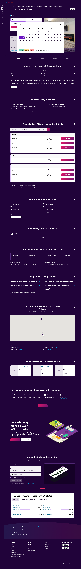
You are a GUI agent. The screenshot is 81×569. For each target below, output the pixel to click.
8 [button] (38, 34)
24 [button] (23, 43)
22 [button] (38, 40)
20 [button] (32, 40)
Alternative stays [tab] (24, 499)
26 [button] (29, 43)
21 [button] (35, 40)
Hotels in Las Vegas (47, 505)
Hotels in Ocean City (16, 514)
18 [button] (26, 40)
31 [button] (23, 46)
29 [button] (38, 43)
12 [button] (29, 37)
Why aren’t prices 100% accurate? (43, 534)
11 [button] (26, 37)
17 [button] (23, 40)
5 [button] (29, 34)
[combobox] (27, 467)
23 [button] (20, 43)
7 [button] (35, 34)
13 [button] (32, 37)
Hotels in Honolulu (16, 507)
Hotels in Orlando (46, 509)
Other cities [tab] (15, 499)
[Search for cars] (2, 11)
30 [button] (20, 46)
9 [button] (20, 37)
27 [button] (32, 43)
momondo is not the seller (43, 530)
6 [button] (32, 34)
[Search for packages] (2, 14)
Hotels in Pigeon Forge (47, 512)
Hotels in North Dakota (41, 6)
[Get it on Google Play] (65, 545)
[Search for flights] (2, 6)
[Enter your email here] (27, 474)
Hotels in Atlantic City (47, 514)
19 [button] (29, 40)
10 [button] (23, 37)
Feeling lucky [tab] (33, 499)
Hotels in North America (20, 6)
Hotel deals (12, 6)
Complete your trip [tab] (43, 499)
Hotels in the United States (30, 6)
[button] (2, 2)
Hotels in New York (16, 505)
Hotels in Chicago (15, 512)
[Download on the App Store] (65, 548)
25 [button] (26, 43)
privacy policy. (32, 483)
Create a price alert (63, 398)
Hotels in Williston (49, 6)
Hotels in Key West (47, 507)
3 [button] (23, 34)
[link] (43, 405)
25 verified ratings (20, 15)
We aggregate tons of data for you (43, 532)
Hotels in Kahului (15, 509)
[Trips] (2, 17)
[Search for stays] (2, 8)
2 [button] (20, 34)
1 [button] (38, 31)
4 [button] (26, 34)
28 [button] (35, 43)
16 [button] (20, 40)
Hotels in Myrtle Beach (16, 511)
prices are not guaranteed (37, 526)
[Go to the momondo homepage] (9, 2)
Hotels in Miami (46, 511)
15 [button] (38, 37)
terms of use (26, 483)
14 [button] (35, 37)
